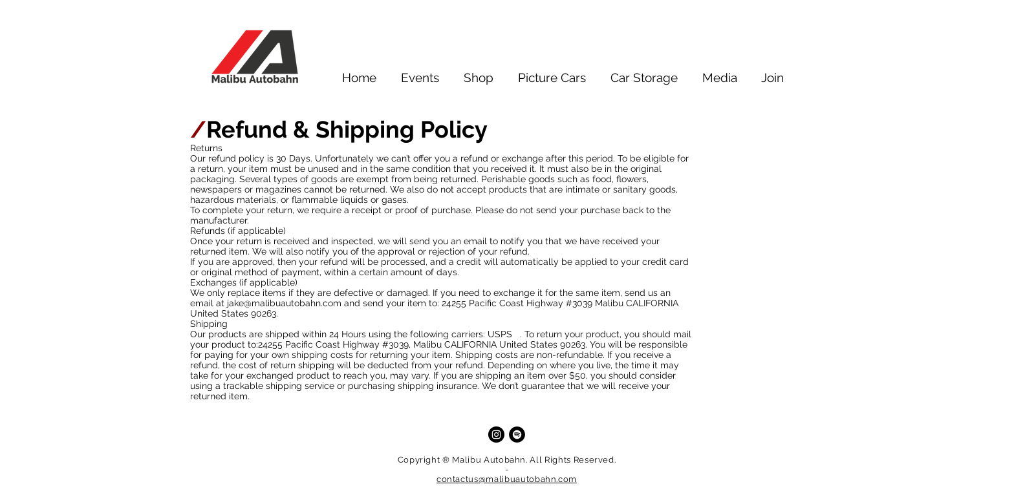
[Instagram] (496, 434)
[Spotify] (517, 434)
